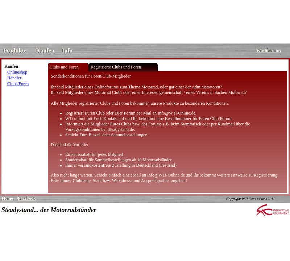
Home (7, 198)
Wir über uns (268, 50)
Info (67, 50)
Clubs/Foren (18, 83)
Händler (14, 77)
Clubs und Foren (64, 67)
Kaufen (45, 50)
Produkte (14, 50)
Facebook (27, 198)
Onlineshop (17, 72)
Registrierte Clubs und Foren (116, 67)
